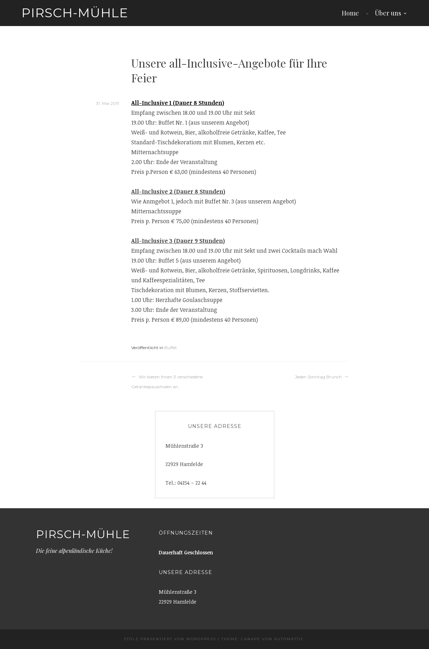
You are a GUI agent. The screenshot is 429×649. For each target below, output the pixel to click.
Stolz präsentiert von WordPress (170, 639)
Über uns (388, 13)
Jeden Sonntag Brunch (318, 376)
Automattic (289, 639)
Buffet (170, 347)
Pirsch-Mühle (74, 12)
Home (350, 13)
